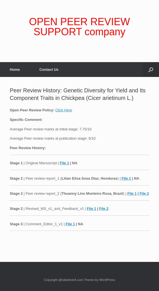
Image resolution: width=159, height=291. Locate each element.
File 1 (64, 163)
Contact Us (49, 69)
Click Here (63, 110)
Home (15, 69)
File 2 (144, 193)
